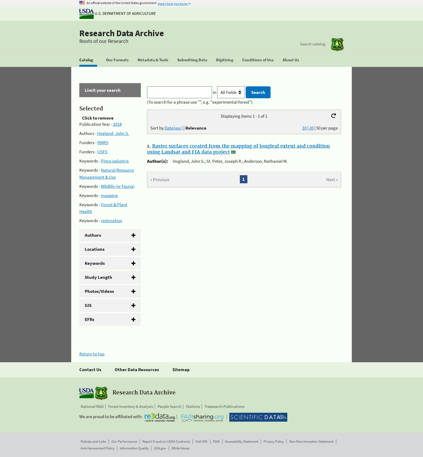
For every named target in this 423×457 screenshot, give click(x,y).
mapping (109, 195)
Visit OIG (201, 441)
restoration (111, 221)
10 (304, 128)
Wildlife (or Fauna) (118, 186)
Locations (95, 249)
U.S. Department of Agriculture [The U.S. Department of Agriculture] (117, 13)
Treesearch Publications (224, 406)
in (229, 92)
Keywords (95, 263)
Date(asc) (174, 128)
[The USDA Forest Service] (337, 44)
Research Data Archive (121, 33)
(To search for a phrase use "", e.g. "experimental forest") (200, 102)
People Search (169, 406)
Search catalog (312, 44)
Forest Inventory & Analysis (130, 406)
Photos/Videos (99, 291)
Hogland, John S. (113, 133)
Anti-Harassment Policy (97, 448)
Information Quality (134, 448)
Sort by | (178, 128)
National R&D (92, 406)
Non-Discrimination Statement (311, 441)
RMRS (102, 142)
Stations (193, 406)
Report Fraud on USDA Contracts (166, 441)
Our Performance (124, 441)
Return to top (91, 354)
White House (180, 448)
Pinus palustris (115, 161)
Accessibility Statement (241, 441)
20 (311, 128)
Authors (93, 235)
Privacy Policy (274, 441)
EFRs (89, 319)
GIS (88, 305)
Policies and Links (93, 441)
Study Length (98, 277)
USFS (102, 152)
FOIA (216, 441)
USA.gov (160, 448)
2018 (117, 124)
